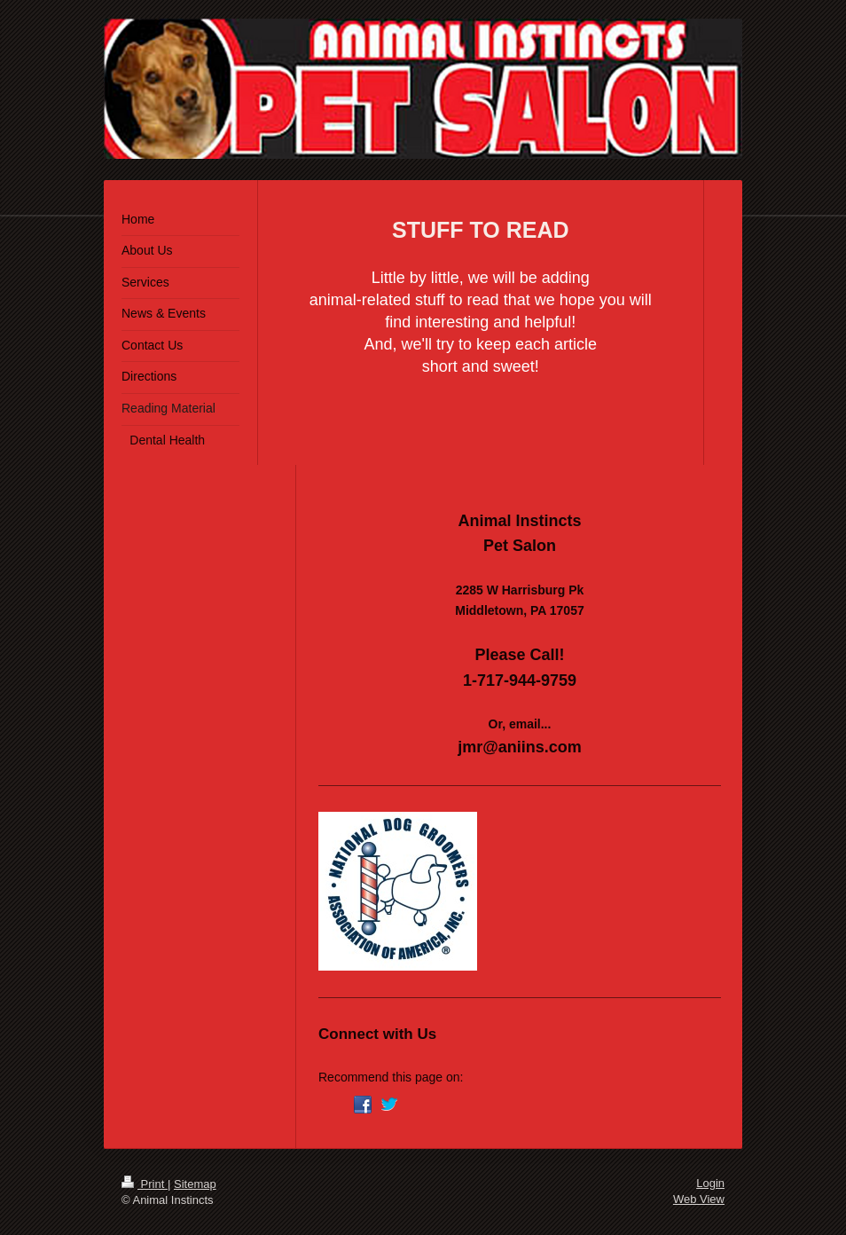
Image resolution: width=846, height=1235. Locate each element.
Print (144, 1184)
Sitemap (195, 1184)
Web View (699, 1199)
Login (710, 1183)
